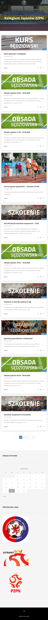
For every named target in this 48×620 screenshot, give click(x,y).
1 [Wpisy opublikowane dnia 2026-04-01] (17, 476)
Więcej (6, 68)
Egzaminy (44, 182)
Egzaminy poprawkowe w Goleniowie (18, 338)
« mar (4, 496)
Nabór (44, 49)
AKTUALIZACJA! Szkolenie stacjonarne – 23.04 (21, 223)
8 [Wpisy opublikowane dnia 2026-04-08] (17, 480)
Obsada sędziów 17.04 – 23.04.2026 (17, 132)
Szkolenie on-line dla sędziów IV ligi (17, 302)
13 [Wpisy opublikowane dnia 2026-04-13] (5, 483)
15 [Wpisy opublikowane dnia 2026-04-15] (18, 483)
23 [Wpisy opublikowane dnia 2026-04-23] (24, 487)
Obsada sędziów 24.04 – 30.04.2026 (17, 93)
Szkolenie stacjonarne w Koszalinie (17, 415)
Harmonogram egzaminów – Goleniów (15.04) (21, 186)
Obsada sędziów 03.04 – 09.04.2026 (17, 375)
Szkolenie (44, 219)
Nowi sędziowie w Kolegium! (15, 54)
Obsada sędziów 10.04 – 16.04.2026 (17, 263)
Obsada (44, 88)
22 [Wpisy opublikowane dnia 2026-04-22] (18, 487)
